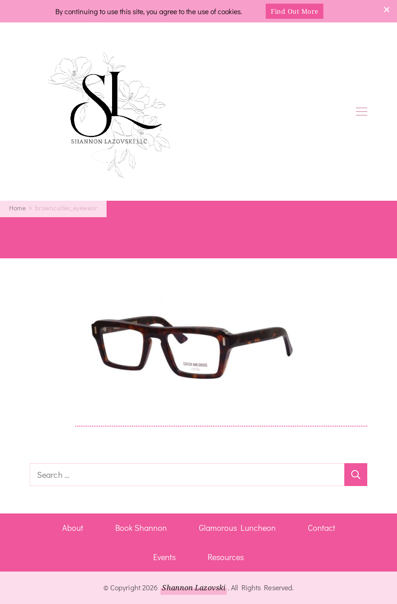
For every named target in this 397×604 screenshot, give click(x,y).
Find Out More (294, 11)
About (72, 527)
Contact (321, 527)
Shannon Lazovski (193, 588)
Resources (226, 556)
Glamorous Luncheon (237, 527)
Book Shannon (141, 527)
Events (164, 556)
